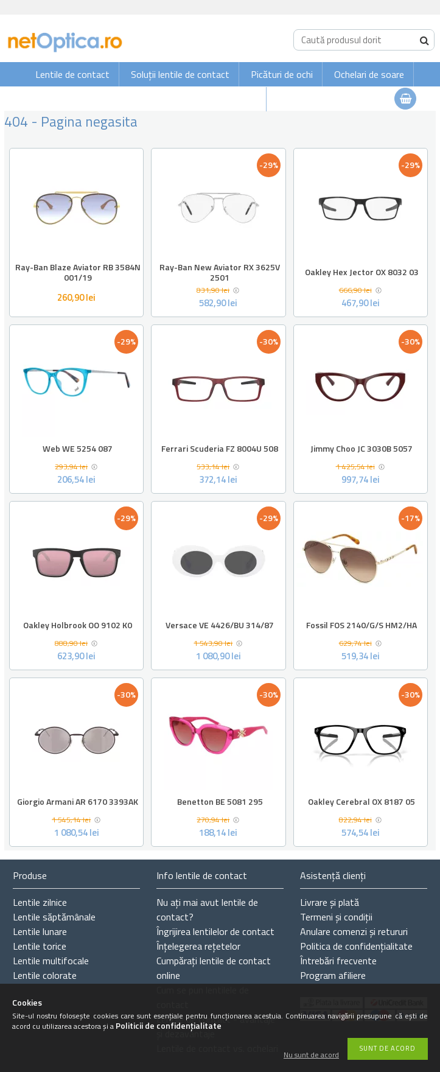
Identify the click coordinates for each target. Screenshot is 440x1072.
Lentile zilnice (40, 902)
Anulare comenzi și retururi (354, 931)
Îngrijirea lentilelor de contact (215, 931)
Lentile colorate (45, 975)
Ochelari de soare (369, 74)
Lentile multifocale (51, 960)
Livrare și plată (329, 902)
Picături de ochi (282, 74)
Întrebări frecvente (338, 960)
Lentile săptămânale (54, 916)
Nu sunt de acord (311, 1055)
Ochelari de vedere (220, 99)
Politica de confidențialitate (356, 946)
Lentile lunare (40, 931)
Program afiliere (333, 975)
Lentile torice (39, 946)
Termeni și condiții (336, 916)
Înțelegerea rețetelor (198, 946)
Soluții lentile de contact (180, 74)
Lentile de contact (72, 74)
